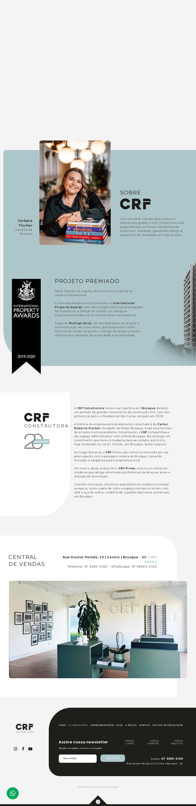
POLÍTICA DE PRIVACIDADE (168, 725)
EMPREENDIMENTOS (102, 725)
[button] (171, 18)
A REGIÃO (131, 725)
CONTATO (144, 725)
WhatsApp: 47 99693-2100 (134, 567)
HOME (62, 725)
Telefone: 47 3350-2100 (87, 567)
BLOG (119, 725)
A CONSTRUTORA (78, 725)
